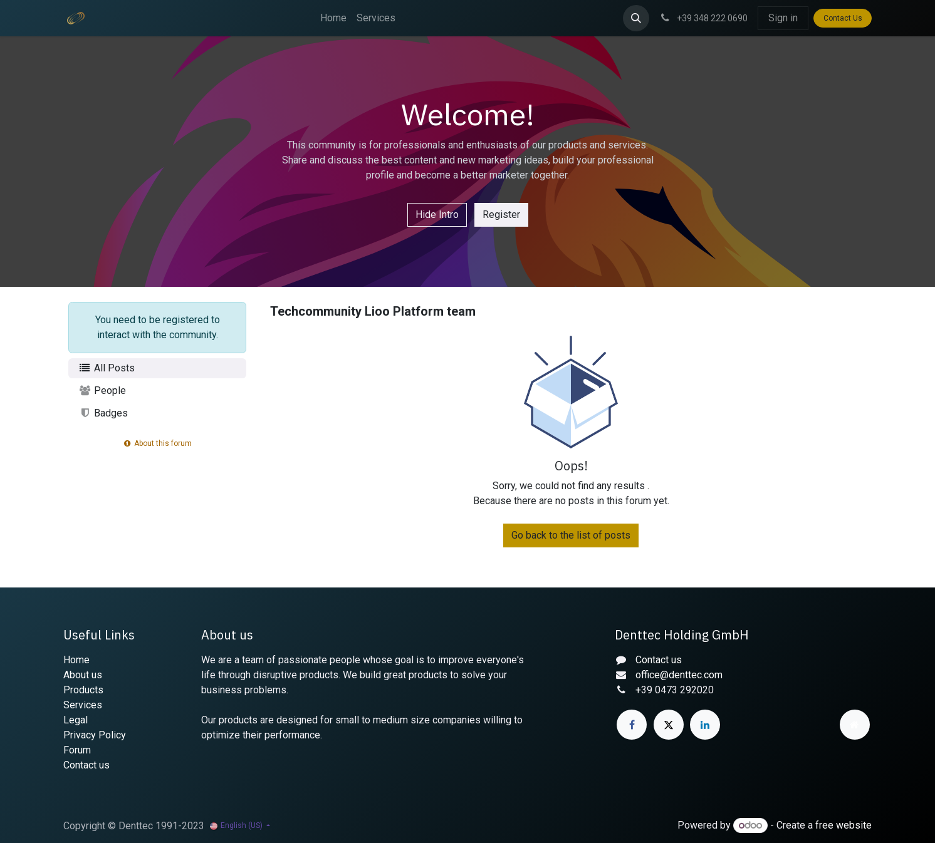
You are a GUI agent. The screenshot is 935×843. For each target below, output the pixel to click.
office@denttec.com (679, 675)
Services (82, 705)
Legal (75, 720)
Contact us (86, 765)
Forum (77, 750)
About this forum (157, 443)
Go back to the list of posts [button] (570, 535)
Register (501, 214)
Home (76, 660)
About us (82, 675)
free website (843, 825)
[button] (636, 18)
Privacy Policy (94, 735)
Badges (103, 413)
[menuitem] (333, 18)
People (102, 390)
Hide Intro (437, 214)
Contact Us (842, 18)
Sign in (783, 18)
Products (83, 690)
